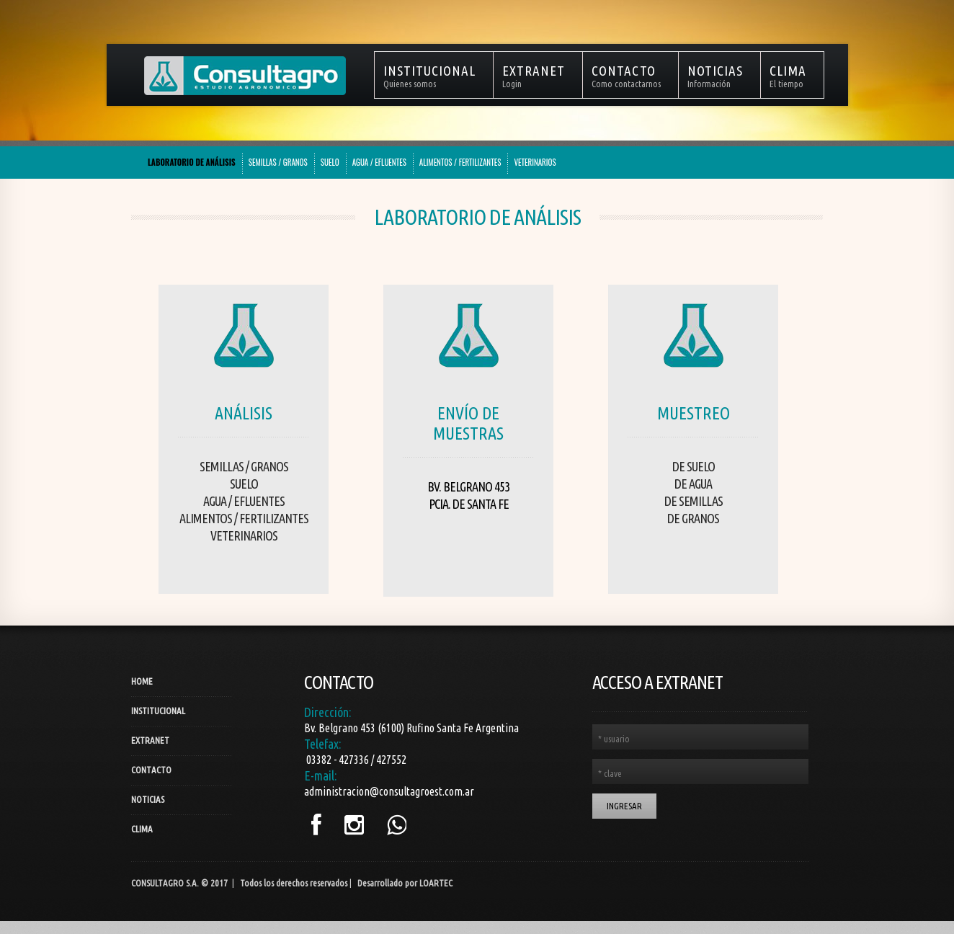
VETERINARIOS (535, 162)
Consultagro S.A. (165, 883)
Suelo (244, 483)
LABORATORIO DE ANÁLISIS (192, 162)
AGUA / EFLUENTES (379, 162)
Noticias (147, 799)
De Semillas (693, 501)
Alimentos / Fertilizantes (243, 518)
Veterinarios (243, 535)
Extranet (150, 740)
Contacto (151, 770)
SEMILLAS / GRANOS (278, 162)
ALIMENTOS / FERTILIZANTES (460, 162)
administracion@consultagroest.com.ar (389, 791)
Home (142, 681)
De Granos (693, 518)
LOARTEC (436, 883)
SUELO (330, 162)
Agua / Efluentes (244, 501)
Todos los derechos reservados (293, 883)
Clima (142, 829)
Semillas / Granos (244, 466)
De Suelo (693, 466)
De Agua (693, 483)
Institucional (158, 711)
